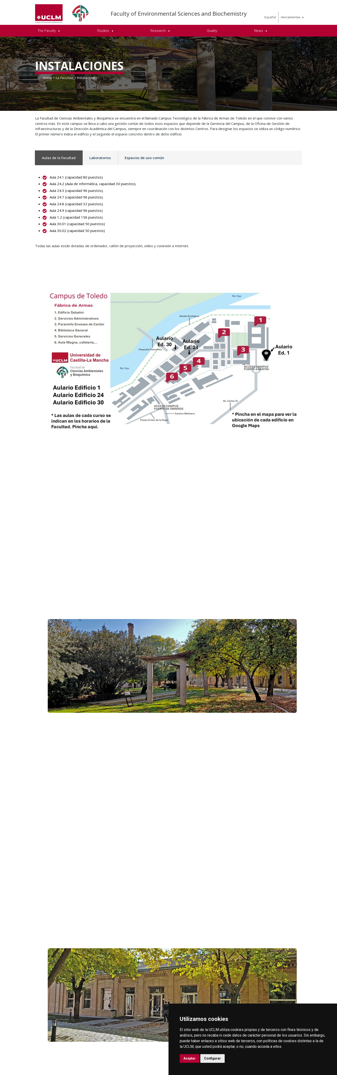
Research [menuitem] (158, 31)
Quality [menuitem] (212, 31)
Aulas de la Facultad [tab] (59, 157)
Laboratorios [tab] (100, 157)
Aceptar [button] (189, 1058)
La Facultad (64, 77)
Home (47, 77)
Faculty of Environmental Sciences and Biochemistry (179, 13)
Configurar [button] (212, 1058)
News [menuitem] (259, 31)
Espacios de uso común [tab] (144, 157)
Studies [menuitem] (103, 31)
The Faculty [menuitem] (47, 31)
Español (270, 17)
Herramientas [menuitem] (290, 17)
